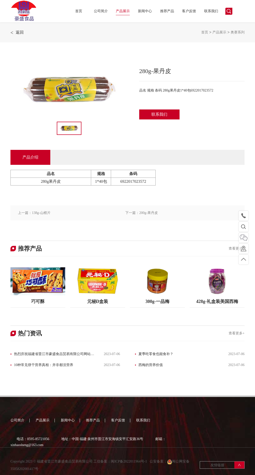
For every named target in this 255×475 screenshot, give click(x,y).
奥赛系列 (238, 32)
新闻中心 (145, 11)
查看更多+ (237, 248)
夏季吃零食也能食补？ (155, 354)
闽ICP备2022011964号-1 (129, 465)
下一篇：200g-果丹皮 (141, 213)
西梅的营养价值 (150, 365)
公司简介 (101, 11)
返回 (17, 32)
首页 (78, 11)
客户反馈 (189, 11)
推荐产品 (167, 11)
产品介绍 (30, 157)
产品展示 (123, 11)
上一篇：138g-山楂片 (34, 213)
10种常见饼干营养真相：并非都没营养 (43, 365)
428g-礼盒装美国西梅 (217, 301)
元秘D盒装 (97, 301)
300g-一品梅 (157, 301)
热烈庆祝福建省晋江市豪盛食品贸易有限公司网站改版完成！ (52, 354)
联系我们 (211, 11)
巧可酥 (38, 301)
